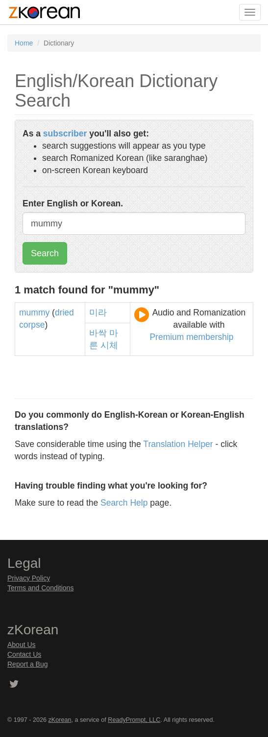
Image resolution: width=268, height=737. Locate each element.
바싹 (98, 333)
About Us (21, 644)
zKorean (60, 719)
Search (45, 253)
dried (64, 312)
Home (24, 43)
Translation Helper (178, 444)
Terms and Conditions (40, 588)
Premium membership (191, 337)
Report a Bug (27, 664)
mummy (34, 312)
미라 (98, 312)
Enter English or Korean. (73, 203)
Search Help (123, 503)
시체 (109, 345)
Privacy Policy (28, 578)
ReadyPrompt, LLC (134, 719)
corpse (32, 325)
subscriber (65, 133)
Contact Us (24, 654)
